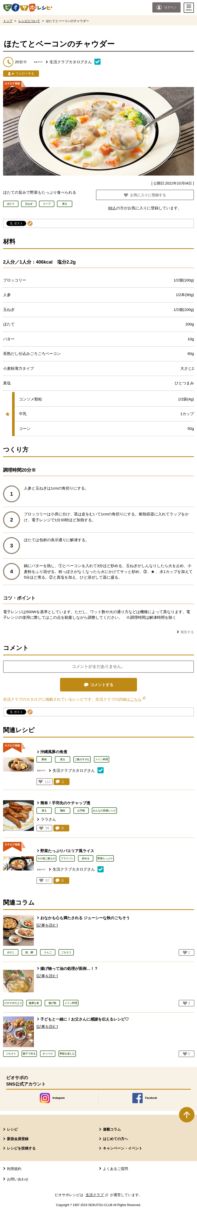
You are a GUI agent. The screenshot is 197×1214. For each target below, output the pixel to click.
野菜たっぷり (105, 858)
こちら (137, 699)
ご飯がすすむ (82, 759)
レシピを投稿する (21, 1148)
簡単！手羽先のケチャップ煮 (65, 803)
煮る (62, 759)
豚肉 (44, 759)
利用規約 (14, 1169)
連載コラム (112, 1129)
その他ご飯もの (46, 858)
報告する (187, 632)
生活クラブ (97, 1195)
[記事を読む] (47, 925)
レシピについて (29, 21)
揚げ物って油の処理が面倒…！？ (69, 968)
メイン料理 (101, 759)
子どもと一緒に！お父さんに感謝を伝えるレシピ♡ (84, 1019)
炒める (86, 858)
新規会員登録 (17, 1139)
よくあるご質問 (115, 1169)
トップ (7, 21)
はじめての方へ (115, 1139)
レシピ (12, 1129)
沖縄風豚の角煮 (53, 752)
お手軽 (81, 810)
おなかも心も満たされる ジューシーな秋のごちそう (85, 918)
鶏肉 (62, 810)
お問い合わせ (17, 1179)
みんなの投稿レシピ (104, 810)
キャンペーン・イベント (122, 1148)
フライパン (67, 858)
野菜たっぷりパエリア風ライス (67, 851)
